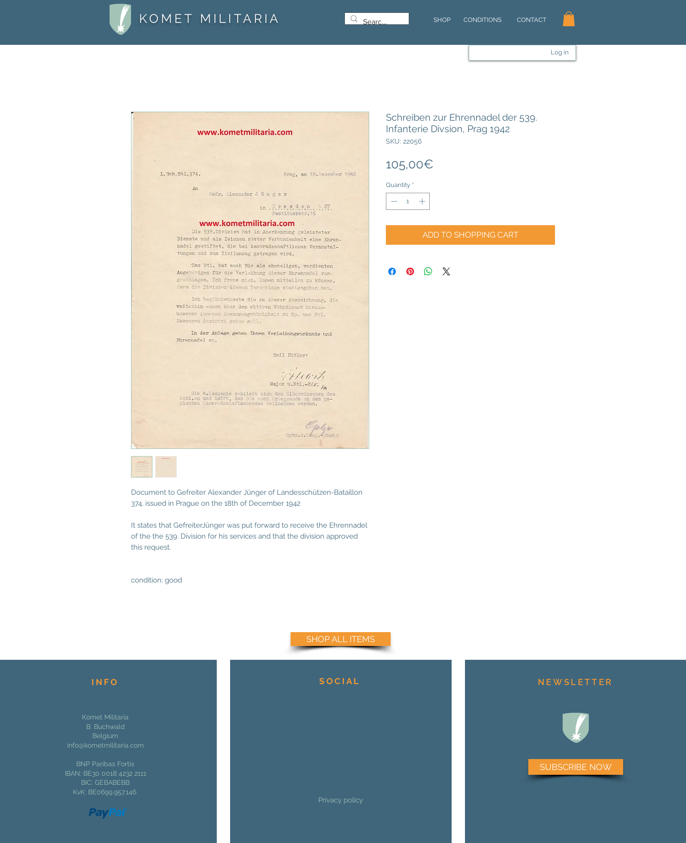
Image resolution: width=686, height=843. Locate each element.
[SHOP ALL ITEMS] (341, 639)
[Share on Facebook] (392, 271)
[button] (569, 18)
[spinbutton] (408, 201)
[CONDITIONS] (482, 20)
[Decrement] (393, 201)
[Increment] (423, 201)
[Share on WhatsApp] (428, 271)
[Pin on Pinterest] (410, 271)
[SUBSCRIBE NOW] (575, 767)
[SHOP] (442, 20)
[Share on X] (446, 271)
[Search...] (376, 22)
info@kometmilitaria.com (105, 745)
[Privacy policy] (341, 800)
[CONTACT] (531, 20)
